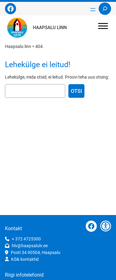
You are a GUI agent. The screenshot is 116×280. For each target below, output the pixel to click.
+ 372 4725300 (26, 238)
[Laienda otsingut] (105, 8)
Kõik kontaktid (25, 259)
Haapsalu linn (50, 27)
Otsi (76, 91)
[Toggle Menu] (103, 26)
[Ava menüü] (93, 9)
